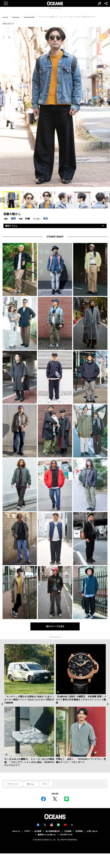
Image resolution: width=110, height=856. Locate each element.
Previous (2, 704)
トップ (5, 17)
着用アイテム (11, 226)
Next (108, 704)
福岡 (13, 218)
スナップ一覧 (29, 17)
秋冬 (45, 218)
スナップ (15, 17)
